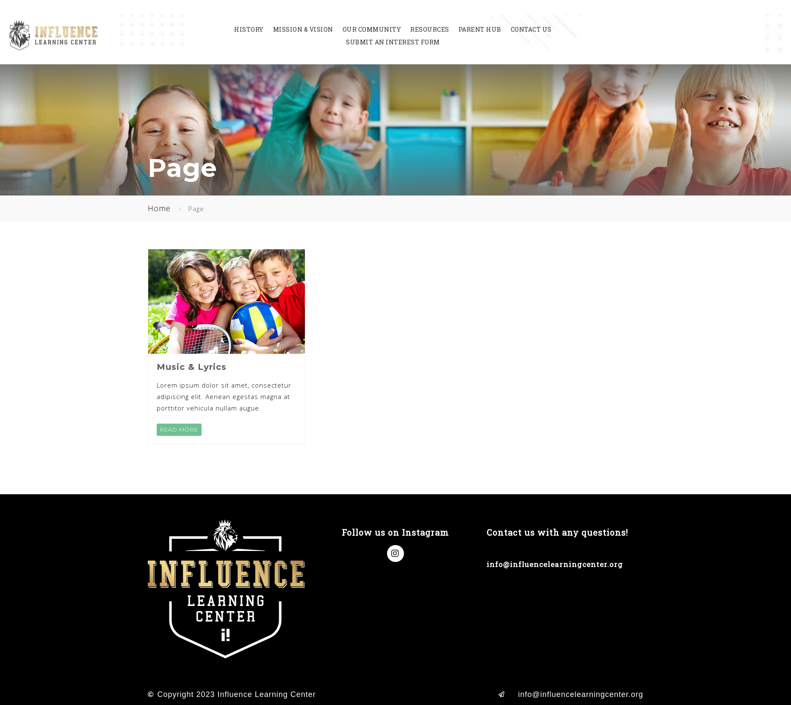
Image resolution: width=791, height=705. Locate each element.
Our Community (372, 21)
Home (159, 208)
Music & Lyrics (192, 367)
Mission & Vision (303, 21)
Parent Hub (480, 21)
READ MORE (179, 429)
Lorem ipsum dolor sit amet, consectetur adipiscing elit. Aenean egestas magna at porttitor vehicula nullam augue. (224, 396)
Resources (429, 21)
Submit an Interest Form (393, 34)
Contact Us (531, 21)
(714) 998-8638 (515, 549)
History (249, 21)
